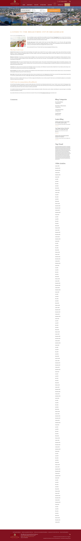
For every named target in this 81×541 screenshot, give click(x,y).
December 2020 (57, 283)
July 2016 (56, 400)
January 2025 (57, 192)
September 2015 (57, 422)
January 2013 (57, 493)
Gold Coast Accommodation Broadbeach (40, 532)
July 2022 (56, 243)
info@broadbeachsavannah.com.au (28, 536)
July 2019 (56, 320)
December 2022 (57, 232)
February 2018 (57, 358)
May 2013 (56, 484)
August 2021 (57, 265)
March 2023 (57, 225)
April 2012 (56, 513)
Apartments (29, 4)
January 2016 (57, 413)
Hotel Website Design (64, 538)
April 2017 (56, 380)
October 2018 (57, 340)
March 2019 (57, 329)
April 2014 (56, 460)
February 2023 (57, 227)
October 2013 (57, 473)
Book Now (67, 4)
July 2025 (56, 179)
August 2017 (57, 371)
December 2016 (57, 389)
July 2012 (56, 506)
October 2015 (57, 420)
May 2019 (56, 325)
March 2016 (57, 409)
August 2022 (57, 241)
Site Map (54, 536)
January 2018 (57, 360)
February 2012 (57, 517)
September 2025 (57, 174)
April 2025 (56, 185)
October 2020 (57, 287)
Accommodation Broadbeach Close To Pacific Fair (60, 146)
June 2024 (56, 194)
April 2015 (56, 433)
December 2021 (57, 256)
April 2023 (56, 223)
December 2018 (57, 336)
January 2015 (57, 440)
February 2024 (57, 203)
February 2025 (57, 190)
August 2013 (57, 477)
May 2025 (56, 183)
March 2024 (57, 201)
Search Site (62, 536)
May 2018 (56, 351)
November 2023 (57, 207)
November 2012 (57, 497)
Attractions (43, 4)
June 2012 (56, 508)
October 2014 (57, 446)
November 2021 (57, 258)
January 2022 (57, 254)
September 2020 (57, 289)
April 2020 (56, 300)
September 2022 (57, 238)
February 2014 (57, 464)
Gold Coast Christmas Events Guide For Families (62, 136)
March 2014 (57, 462)
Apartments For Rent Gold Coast (53, 532)
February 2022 (57, 252)
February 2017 (57, 384)
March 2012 (57, 515)
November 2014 (57, 444)
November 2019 (57, 311)
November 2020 (57, 285)
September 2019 (57, 316)
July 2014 (56, 453)
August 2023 (57, 214)
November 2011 (57, 519)
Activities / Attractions (60, 105)
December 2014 (57, 442)
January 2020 (57, 307)
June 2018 (56, 349)
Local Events (14, 35)
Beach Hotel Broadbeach (64, 532)
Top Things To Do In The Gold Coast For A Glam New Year (62, 129)
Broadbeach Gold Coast (45, 92)
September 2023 (57, 212)
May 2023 (56, 221)
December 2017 (57, 362)
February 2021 (57, 278)
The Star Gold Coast (31, 42)
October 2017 (57, 367)
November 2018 (57, 338)
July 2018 (56, 347)
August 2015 (57, 424)
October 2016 (57, 393)
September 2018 (57, 342)
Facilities (36, 4)
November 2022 (57, 234)
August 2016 (57, 398)
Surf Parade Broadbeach (17, 532)
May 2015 (56, 431)
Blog (55, 4)
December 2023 (57, 205)
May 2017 (56, 378)
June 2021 (56, 269)
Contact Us (60, 4)
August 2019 (57, 318)
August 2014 (57, 451)
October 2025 (57, 172)
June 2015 (56, 429)
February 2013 (57, 491)
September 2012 (57, 502)
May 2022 (56, 247)
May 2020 (56, 298)
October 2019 (57, 314)
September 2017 (57, 369)
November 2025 (57, 170)
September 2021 (57, 263)
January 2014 (57, 466)
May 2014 (56, 457)
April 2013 (56, 486)
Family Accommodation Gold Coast (27, 532)
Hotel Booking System (57, 538)
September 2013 (57, 475)
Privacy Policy (58, 536)
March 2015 (57, 435)
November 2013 (57, 471)
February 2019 (57, 331)
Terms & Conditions (67, 536)
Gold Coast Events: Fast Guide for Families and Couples (62, 122)
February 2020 (57, 305)
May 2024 (56, 196)
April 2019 (56, 327)
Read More (56, 125)
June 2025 (56, 181)
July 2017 (56, 373)
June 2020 (56, 296)
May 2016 (56, 404)
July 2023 (56, 216)
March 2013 (57, 488)
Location (50, 4)
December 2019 (57, 309)
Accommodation (59, 102)
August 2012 (57, 504)
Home (24, 4)
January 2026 (57, 165)
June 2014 (56, 455)
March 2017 (57, 382)
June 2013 (56, 482)
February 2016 (57, 411)
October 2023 (57, 210)
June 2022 (56, 245)
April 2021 (56, 274)
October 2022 (57, 236)
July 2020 (56, 294)
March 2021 (57, 276)
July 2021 (56, 267)
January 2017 (57, 387)
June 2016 (56, 402)
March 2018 (57, 356)
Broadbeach (56, 37)
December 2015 (57, 415)
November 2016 (57, 391)
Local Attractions (59, 109)
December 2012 (57, 495)
